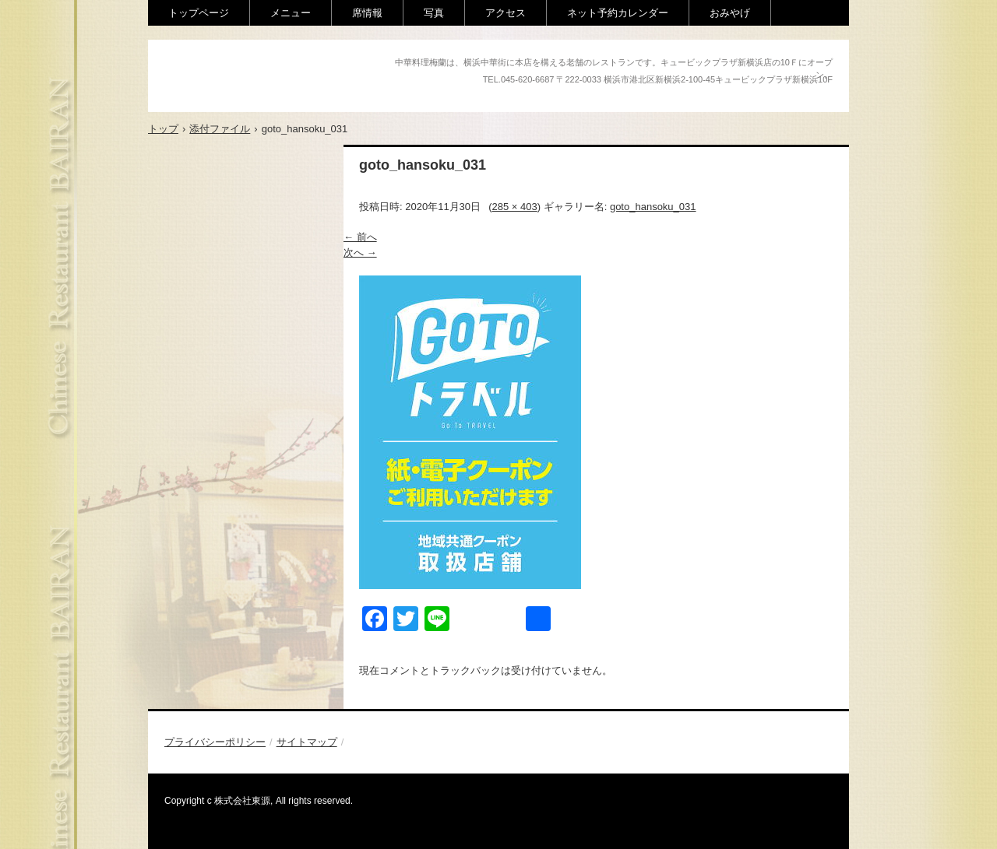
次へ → (360, 252)
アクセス (505, 13)
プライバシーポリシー (215, 742)
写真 (434, 13)
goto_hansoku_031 (653, 206)
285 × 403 (514, 206)
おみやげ (730, 13)
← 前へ (360, 237)
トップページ (198, 13)
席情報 (367, 13)
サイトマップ (307, 742)
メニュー (290, 13)
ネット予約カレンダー (617, 13)
